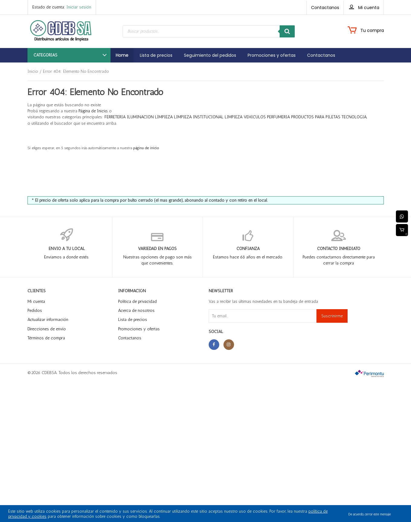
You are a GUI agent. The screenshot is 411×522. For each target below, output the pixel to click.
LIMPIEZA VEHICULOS (245, 117)
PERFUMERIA (278, 117)
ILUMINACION (140, 117)
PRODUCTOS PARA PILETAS (315, 117)
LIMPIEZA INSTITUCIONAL (198, 117)
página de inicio (146, 148)
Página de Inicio (93, 111)
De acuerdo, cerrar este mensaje (369, 514)
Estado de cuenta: (61, 7)
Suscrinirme (332, 316)
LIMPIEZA (164, 117)
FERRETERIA (115, 117)
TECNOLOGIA (354, 117)
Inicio (32, 71)
